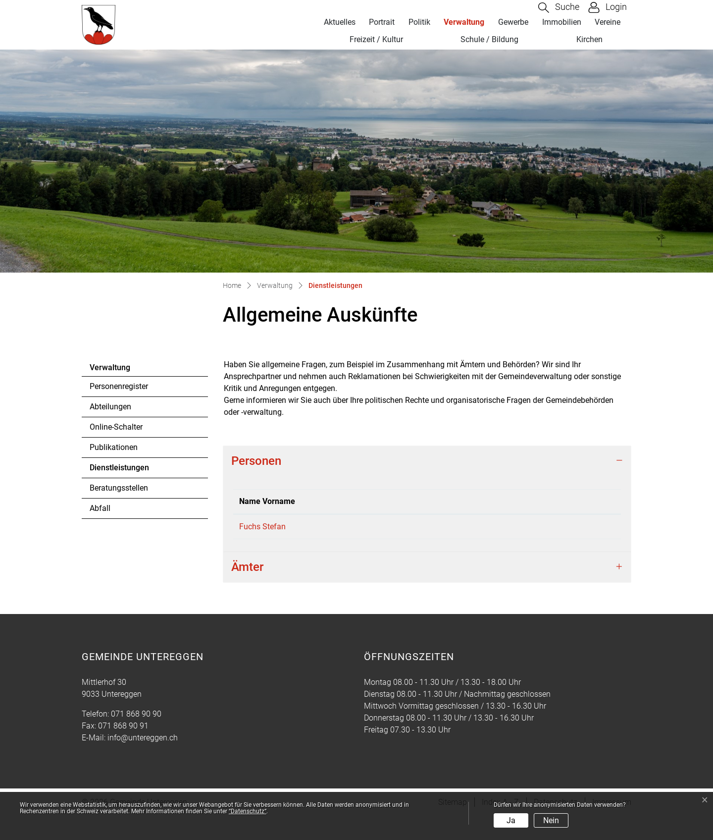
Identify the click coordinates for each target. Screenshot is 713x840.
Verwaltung (464, 22)
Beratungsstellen (119, 488)
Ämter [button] (247, 591)
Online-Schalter (116, 427)
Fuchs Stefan (262, 538)
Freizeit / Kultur (376, 39)
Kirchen (589, 39)
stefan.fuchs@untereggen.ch (564, 538)
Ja (511, 820)
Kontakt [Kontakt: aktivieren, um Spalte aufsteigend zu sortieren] (528, 513)
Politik (419, 22)
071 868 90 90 (136, 737)
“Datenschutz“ (247, 811)
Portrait (382, 22)
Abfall (100, 508)
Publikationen (114, 447)
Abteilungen (110, 406)
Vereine (607, 22)
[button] (559, 7)
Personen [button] (256, 461)
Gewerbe (513, 22)
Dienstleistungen (119, 470)
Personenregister (119, 386)
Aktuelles (340, 22)
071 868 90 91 (123, 749)
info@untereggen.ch (142, 761)
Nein (551, 820)
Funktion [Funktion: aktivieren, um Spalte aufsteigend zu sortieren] (317, 513)
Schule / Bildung (489, 39)
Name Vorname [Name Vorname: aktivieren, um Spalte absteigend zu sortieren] (255, 507)
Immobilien (561, 22)
